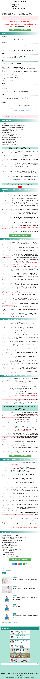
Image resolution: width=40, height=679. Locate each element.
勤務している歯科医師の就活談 (20, 29)
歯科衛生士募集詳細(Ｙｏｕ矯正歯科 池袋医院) (12, 622)
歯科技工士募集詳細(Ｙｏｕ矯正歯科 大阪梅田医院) (24, 588)
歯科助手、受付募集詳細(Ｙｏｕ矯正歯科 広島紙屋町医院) (25, 579)
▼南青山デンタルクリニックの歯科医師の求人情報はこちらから (24, 108)
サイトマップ (20, 671)
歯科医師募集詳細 (16, 606)
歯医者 (10, 570)
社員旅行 (4, 97)
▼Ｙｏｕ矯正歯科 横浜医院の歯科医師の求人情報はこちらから (24, 110)
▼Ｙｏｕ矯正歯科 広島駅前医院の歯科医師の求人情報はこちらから (23, 113)
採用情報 (3, 568)
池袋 (8, 570)
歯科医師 (3, 570)
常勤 (6, 570)
